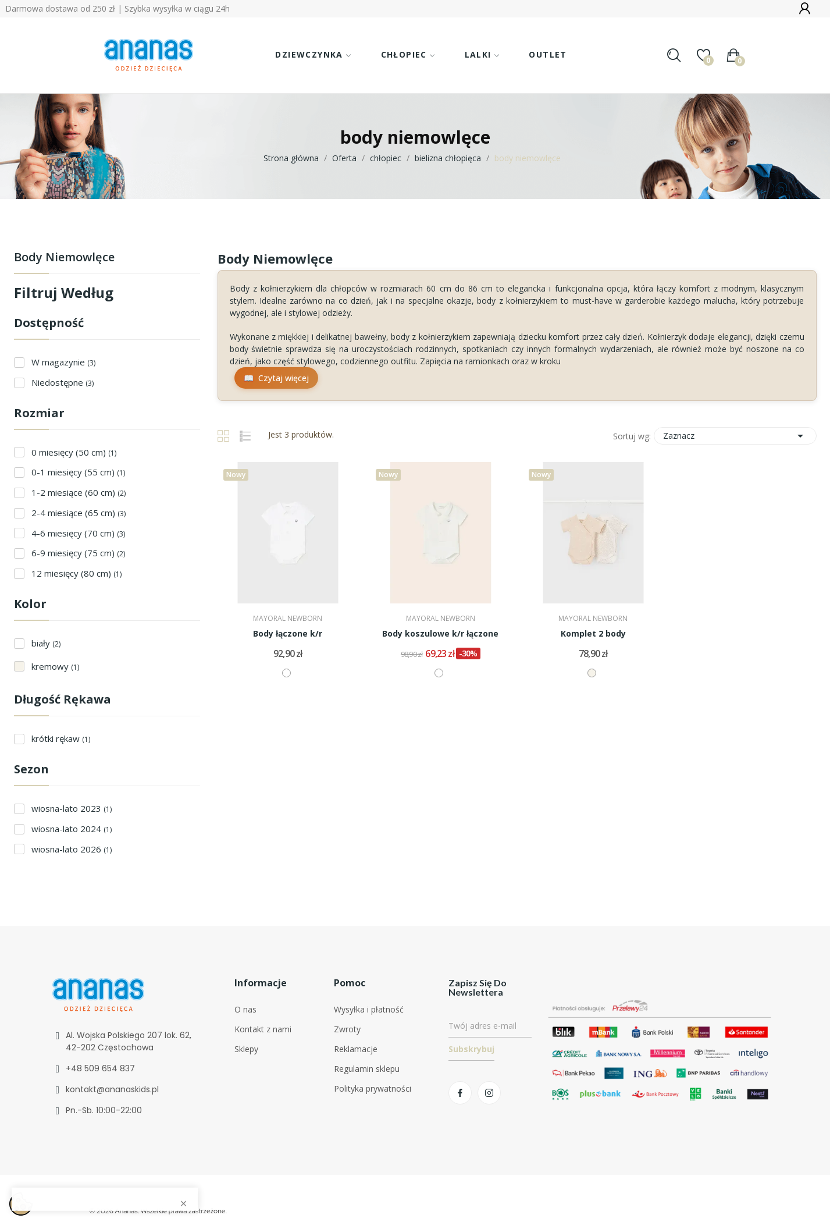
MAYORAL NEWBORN (287, 618)
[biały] (286, 673)
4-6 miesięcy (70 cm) (78, 533)
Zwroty (347, 1029)
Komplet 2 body (593, 633)
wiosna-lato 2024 (71, 828)
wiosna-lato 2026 (71, 849)
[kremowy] (591, 673)
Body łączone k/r (287, 633)
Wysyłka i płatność (369, 1009)
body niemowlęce (64, 258)
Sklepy (246, 1048)
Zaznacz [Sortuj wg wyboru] (735, 436)
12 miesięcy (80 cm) (76, 573)
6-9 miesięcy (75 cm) (78, 553)
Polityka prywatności (372, 1088)
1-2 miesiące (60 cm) (78, 492)
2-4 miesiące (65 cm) (78, 512)
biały (45, 643)
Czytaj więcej (283, 377)
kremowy (55, 666)
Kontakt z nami (262, 1029)
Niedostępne (62, 382)
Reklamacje (355, 1048)
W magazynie (63, 362)
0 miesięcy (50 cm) (73, 452)
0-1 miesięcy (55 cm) (78, 472)
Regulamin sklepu (367, 1068)
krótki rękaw (60, 738)
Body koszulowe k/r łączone (440, 633)
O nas (245, 1009)
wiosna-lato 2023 (71, 808)
